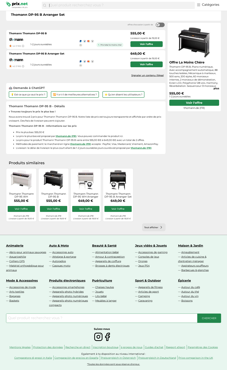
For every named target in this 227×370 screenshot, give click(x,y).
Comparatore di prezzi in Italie (33, 357)
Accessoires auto (62, 252)
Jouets (99, 291)
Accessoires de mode (22, 287)
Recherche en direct (77, 347)
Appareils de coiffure (108, 261)
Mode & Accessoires (22, 280)
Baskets (14, 300)
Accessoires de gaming (153, 252)
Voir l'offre (194, 103)
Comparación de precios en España (76, 357)
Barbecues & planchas (195, 270)
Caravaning (145, 300)
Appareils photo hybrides (68, 291)
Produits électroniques (67, 280)
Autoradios (59, 261)
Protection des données (48, 347)
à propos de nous (131, 347)
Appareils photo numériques (70, 296)
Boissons (187, 300)
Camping (144, 296)
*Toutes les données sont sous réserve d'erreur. (113, 364)
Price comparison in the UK (195, 357)
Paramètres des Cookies (203, 347)
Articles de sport (148, 291)
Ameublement (190, 252)
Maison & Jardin (190, 245)
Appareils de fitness (150, 287)
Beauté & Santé (104, 245)
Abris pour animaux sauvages (27, 252)
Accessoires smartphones (68, 287)
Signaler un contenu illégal (147, 75)
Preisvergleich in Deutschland (157, 357)
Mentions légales (20, 347)
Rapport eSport (175, 347)
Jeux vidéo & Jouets (151, 245)
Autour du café (190, 287)
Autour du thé (190, 291)
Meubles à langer (106, 300)
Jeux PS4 (144, 265)
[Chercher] (44, 5)
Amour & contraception (110, 256)
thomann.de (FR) (66, 136)
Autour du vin (190, 296)
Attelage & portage (64, 256)
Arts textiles (16, 291)
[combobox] (121, 5)
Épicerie (184, 280)
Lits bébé (101, 296)
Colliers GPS (17, 261)
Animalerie (14, 245)
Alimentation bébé (107, 252)
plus (216, 88)
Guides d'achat (154, 347)
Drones (142, 261)
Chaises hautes (104, 287)
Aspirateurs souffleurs (195, 265)
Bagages (14, 296)
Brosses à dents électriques (112, 265)
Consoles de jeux (148, 256)
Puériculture (102, 280)
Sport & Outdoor (148, 280)
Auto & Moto (59, 245)
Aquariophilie (17, 256)
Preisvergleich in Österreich (118, 357)
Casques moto (61, 265)
